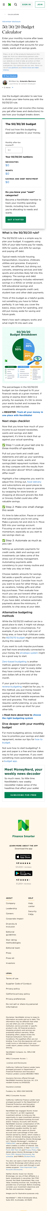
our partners (13, 68)
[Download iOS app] (23, 857)
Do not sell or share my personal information (22, 1005)
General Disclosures (23, 1154)
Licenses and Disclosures (17, 1063)
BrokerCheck (29, 1156)
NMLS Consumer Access (16, 1058)
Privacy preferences (15, 999)
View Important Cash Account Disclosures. (21, 1168)
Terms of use (12, 978)
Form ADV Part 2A (13, 1150)
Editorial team (13, 948)
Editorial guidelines (11, 933)
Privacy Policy (30, 1150)
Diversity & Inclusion (11, 925)
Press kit (10, 958)
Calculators (11, 14)
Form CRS (34, 1148)
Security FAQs (32, 912)
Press (8, 953)
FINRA (8, 1143)
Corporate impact (14, 919)
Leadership (11, 908)
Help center (31, 904)
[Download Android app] (23, 874)
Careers (9, 913)
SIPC (14, 1143)
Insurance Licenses (13, 1087)
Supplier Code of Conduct (18, 984)
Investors (10, 963)
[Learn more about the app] (23, 845)
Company (10, 903)
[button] (8, 87)
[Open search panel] (16, 4)
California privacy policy (18, 994)
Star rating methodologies (13, 941)
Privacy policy (13, 989)
